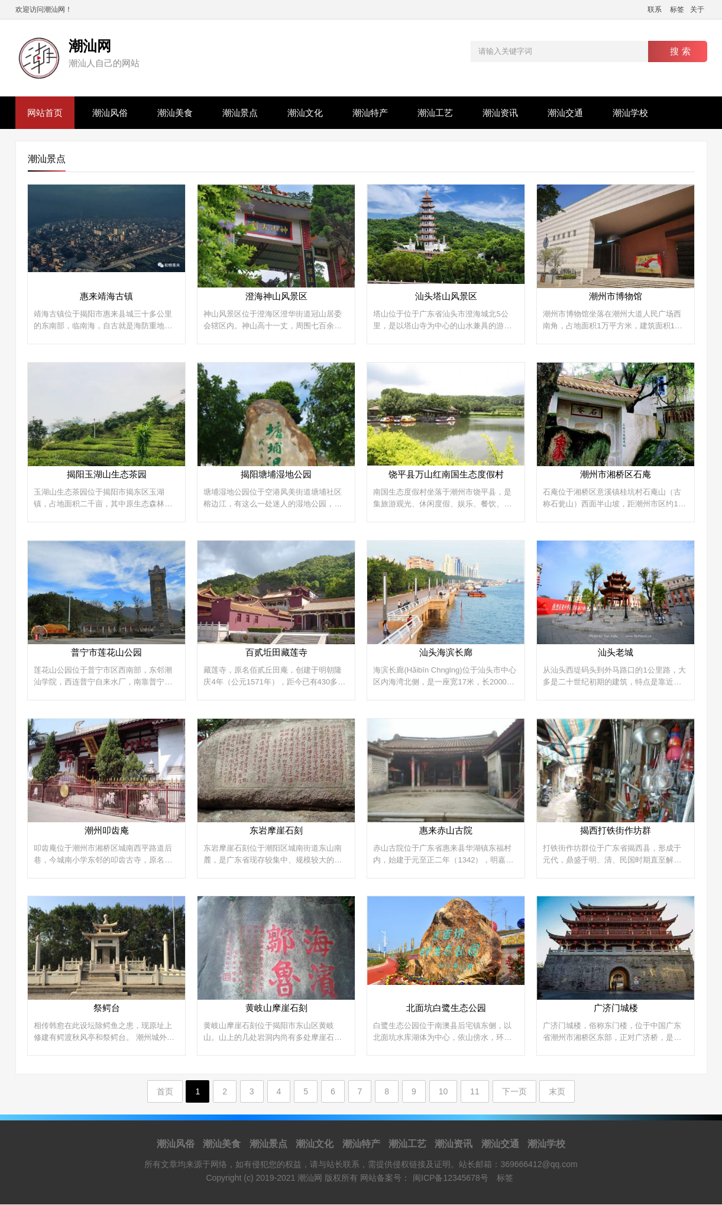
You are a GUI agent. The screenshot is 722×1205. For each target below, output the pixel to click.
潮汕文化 (305, 113)
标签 (677, 9)
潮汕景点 (240, 113)
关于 (697, 9)
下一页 (514, 1092)
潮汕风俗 (110, 113)
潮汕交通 (565, 113)
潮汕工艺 (435, 113)
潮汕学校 (630, 113)
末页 (557, 1092)
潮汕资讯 (500, 113)
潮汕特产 (370, 113)
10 (443, 1092)
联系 (654, 9)
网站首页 (45, 113)
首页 (165, 1092)
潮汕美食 (175, 113)
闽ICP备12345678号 (450, 1178)
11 (475, 1092)
